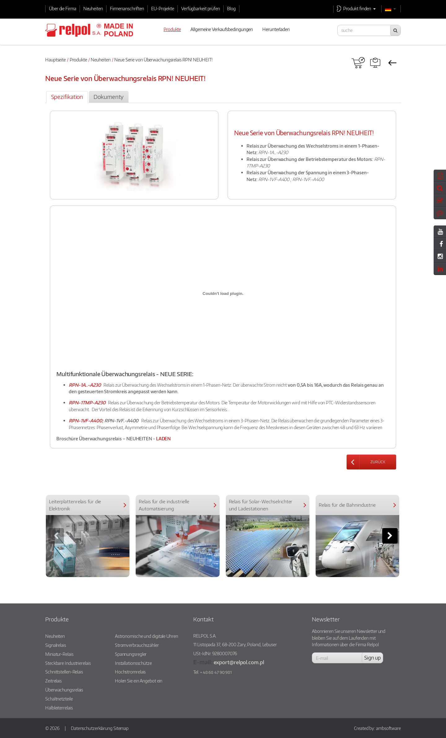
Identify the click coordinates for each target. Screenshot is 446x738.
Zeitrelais (53, 680)
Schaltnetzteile (59, 698)
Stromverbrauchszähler (137, 645)
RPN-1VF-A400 (85, 420)
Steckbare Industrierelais (68, 663)
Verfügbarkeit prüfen (200, 8)
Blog (231, 8)
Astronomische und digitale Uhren (146, 636)
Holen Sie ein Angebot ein (139, 680)
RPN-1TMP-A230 (87, 402)
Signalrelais (55, 645)
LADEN (163, 438)
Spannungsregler (131, 654)
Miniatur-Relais (59, 654)
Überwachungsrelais (64, 689)
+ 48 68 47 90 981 (216, 672)
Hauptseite (55, 59)
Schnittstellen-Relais (64, 671)
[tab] (67, 97)
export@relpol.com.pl (239, 662)
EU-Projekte (162, 8)
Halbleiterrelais (58, 707)
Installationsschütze (133, 663)
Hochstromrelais (130, 671)
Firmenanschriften (127, 8)
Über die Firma (62, 8)
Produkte (78, 59)
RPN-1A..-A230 (85, 385)
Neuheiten (93, 8)
